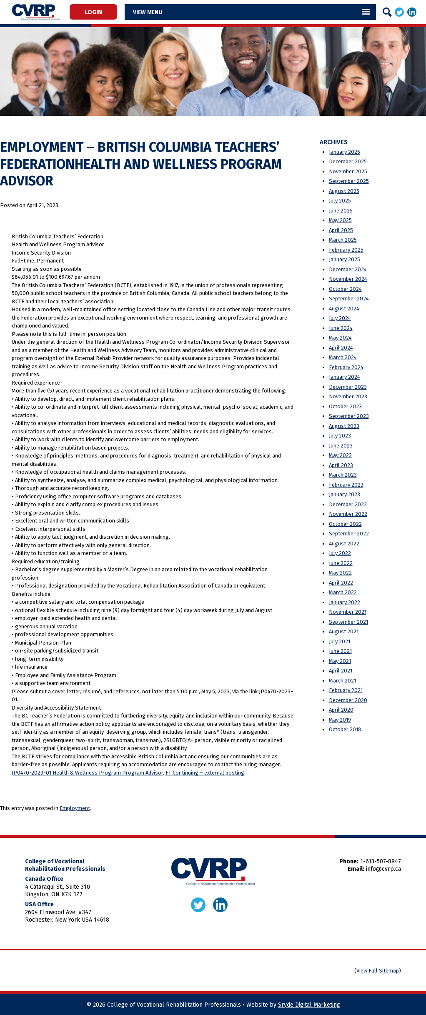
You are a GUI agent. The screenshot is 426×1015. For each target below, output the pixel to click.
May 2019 (340, 720)
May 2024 (340, 338)
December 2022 (348, 504)
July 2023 (340, 435)
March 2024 (343, 357)
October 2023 (345, 406)
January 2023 (344, 494)
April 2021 (340, 671)
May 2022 (340, 573)
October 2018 (345, 729)
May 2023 (340, 455)
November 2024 (348, 279)
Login (93, 11)
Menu (154, 12)
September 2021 (348, 622)
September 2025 (349, 181)
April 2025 (341, 230)
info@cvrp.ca (383, 868)
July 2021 (339, 641)
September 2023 (349, 416)
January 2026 (344, 152)
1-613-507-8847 (380, 861)
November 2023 (348, 396)
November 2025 (348, 171)
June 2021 (340, 651)
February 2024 (346, 367)
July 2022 (340, 553)
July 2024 (340, 318)
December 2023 (348, 387)
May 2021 (340, 661)
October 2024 (345, 289)
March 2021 (342, 681)
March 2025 (343, 240)
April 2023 (341, 465)
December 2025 (348, 161)
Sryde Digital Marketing (309, 1004)
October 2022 (345, 524)
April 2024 (341, 348)
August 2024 (344, 308)
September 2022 (349, 533)
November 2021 (347, 612)
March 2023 (343, 475)
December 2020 (348, 700)
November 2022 (348, 514)
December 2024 (348, 269)
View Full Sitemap (377, 971)
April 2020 (341, 710)
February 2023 (346, 485)
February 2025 (346, 250)
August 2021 (343, 631)
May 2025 (340, 220)
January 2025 (344, 259)
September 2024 (349, 298)
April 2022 (341, 583)
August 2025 (344, 191)
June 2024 (341, 328)
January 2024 (344, 377)
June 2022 (341, 563)
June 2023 (341, 445)
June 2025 (341, 211)
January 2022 (344, 602)
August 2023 (344, 426)
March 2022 (343, 592)
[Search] (387, 12)
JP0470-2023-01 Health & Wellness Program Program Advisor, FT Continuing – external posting (128, 773)
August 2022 (344, 543)
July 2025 (340, 201)
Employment (75, 808)
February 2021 (346, 690)
